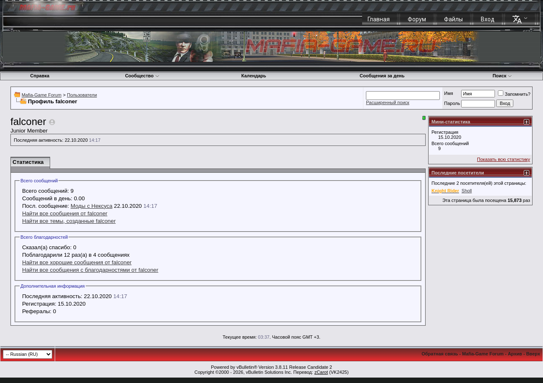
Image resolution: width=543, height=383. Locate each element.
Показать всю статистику (503, 159)
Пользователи (82, 94)
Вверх (533, 353)
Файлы (453, 19)
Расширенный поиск (387, 102)
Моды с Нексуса (91, 206)
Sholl (467, 190)
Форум (417, 19)
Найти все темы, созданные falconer (69, 221)
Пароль (452, 103)
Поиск (502, 75)
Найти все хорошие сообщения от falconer (77, 262)
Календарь (253, 75)
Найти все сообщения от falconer (64, 213)
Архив (515, 353)
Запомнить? (514, 94)
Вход (488, 19)
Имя (448, 93)
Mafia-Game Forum (41, 94)
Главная (379, 19)
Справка (39, 75)
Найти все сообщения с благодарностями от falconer (90, 270)
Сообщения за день (382, 75)
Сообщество (142, 75)
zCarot (321, 372)
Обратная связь (439, 353)
